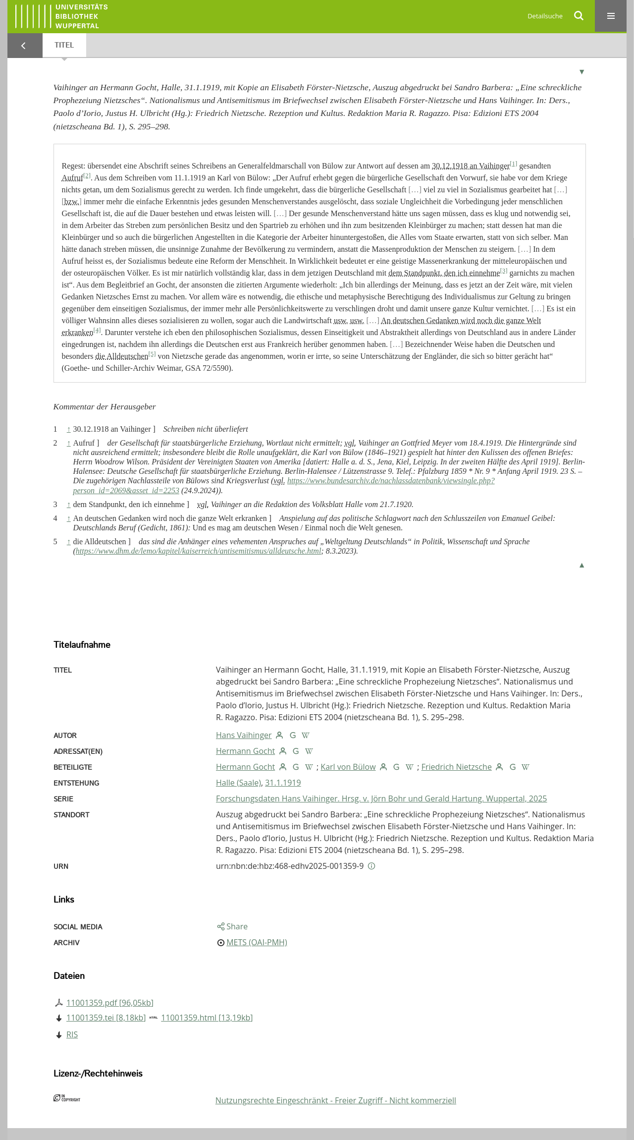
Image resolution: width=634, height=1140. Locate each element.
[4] (97, 330)
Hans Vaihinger (244, 735)
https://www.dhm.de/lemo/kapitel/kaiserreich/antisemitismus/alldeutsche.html (198, 551)
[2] (87, 175)
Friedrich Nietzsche (457, 766)
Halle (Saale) (238, 782)
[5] (152, 353)
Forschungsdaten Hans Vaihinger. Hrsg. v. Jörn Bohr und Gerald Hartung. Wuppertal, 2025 (381, 798)
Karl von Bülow (347, 766)
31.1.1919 (283, 782)
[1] (513, 163)
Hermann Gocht (245, 750)
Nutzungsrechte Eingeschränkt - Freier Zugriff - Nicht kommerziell (335, 1100)
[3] (504, 270)
